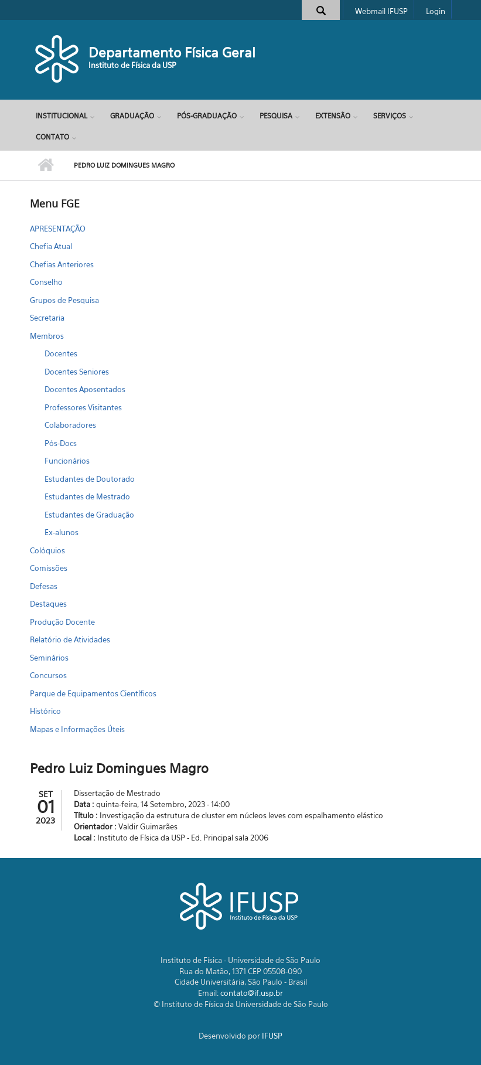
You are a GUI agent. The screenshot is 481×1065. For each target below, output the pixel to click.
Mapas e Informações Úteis (77, 729)
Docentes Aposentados (85, 389)
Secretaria (47, 317)
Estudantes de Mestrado (87, 496)
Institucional (61, 115)
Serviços (389, 115)
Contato (52, 136)
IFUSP (272, 1035)
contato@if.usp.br (251, 993)
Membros (47, 336)
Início (46, 165)
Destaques (48, 603)
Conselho (46, 282)
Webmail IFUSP (381, 11)
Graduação (132, 115)
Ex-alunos (62, 532)
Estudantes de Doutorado (90, 479)
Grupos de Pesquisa (64, 300)
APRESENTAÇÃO (58, 228)
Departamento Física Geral (171, 52)
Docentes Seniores (77, 371)
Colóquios (47, 550)
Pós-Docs (61, 443)
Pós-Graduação (207, 115)
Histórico (45, 711)
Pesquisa (276, 115)
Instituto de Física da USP (132, 65)
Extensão (332, 115)
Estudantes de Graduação (89, 514)
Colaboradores (70, 425)
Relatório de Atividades (70, 639)
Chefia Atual (51, 246)
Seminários (49, 657)
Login (435, 11)
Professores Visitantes (83, 407)
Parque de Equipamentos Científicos (93, 693)
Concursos (48, 675)
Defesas (43, 586)
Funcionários (67, 460)
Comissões (48, 568)
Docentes (61, 353)
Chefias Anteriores (62, 264)
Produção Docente (62, 622)
